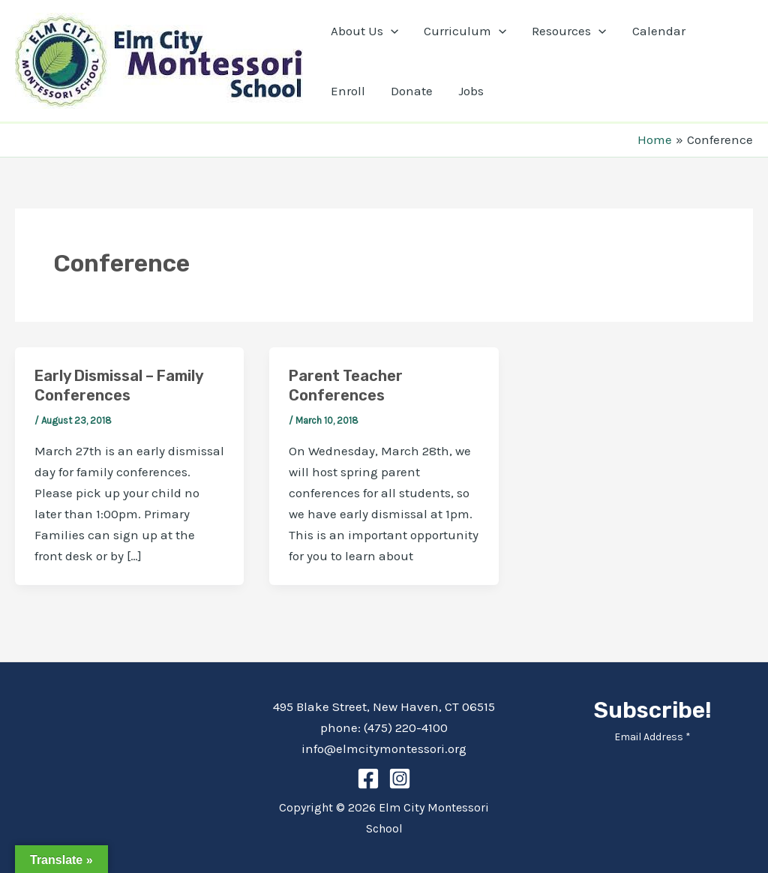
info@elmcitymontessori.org (384, 748)
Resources (569, 31)
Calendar (659, 30)
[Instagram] (399, 778)
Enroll (348, 90)
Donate (412, 90)
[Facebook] (368, 778)
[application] (390, 31)
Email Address (652, 736)
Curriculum (465, 31)
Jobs (471, 90)
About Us (364, 31)
